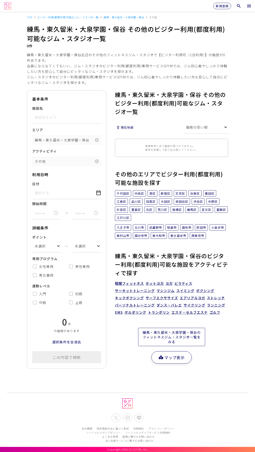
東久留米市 (178, 235)
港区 (152, 193)
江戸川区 (123, 218)
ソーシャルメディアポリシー (103, 432)
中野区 (213, 201)
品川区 (136, 201)
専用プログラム (45, 258)
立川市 (139, 227)
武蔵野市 (155, 227)
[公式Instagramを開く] (127, 417)
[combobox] (46, 246)
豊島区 (136, 209)
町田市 (201, 227)
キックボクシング (129, 297)
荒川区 (162, 209)
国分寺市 (141, 235)
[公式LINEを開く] (139, 417)
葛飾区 (221, 209)
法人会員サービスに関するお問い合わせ (129, 440)
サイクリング (194, 305)
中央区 (139, 193)
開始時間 (39, 203)
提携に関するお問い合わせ (138, 436)
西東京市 (197, 235)
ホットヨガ (155, 283)
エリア (37, 129)
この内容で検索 (66, 357)
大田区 (165, 201)
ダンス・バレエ (169, 305)
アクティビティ (44, 151)
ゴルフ (214, 312)
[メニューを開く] (249, 6)
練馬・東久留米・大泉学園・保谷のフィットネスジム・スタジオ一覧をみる (172, 337)
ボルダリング (135, 312)
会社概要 (87, 428)
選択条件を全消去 (66, 341)
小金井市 (217, 227)
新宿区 (165, 193)
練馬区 (192, 209)
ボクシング (205, 290)
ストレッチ (216, 297)
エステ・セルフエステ (189, 312)
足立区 (206, 209)
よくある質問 (110, 436)
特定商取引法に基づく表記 (113, 428)
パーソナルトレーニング (135, 305)
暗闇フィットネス (129, 283)
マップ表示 (171, 357)
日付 (35, 183)
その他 (40, 161)
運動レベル (41, 285)
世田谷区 (181, 201)
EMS (119, 312)
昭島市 (172, 227)
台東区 (195, 193)
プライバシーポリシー (161, 428)
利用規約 (138, 428)
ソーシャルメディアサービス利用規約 (148, 432)
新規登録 (222, 6)
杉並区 (121, 209)
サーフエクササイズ (162, 297)
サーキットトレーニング (135, 290)
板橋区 (177, 209)
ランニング (216, 305)
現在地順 (124, 127)
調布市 (186, 227)
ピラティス (183, 283)
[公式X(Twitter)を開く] (116, 417)
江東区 (121, 201)
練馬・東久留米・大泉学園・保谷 (62, 140)
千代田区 (123, 193)
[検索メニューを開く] (238, 6)
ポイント (39, 237)
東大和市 (158, 235)
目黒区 (151, 201)
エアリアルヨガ (192, 297)
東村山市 (123, 235)
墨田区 (209, 193)
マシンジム (165, 290)
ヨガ (169, 283)
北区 (149, 209)
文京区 (180, 193)
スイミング (185, 290)
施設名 (37, 108)
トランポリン (159, 312)
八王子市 (123, 227)
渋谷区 (198, 201)
